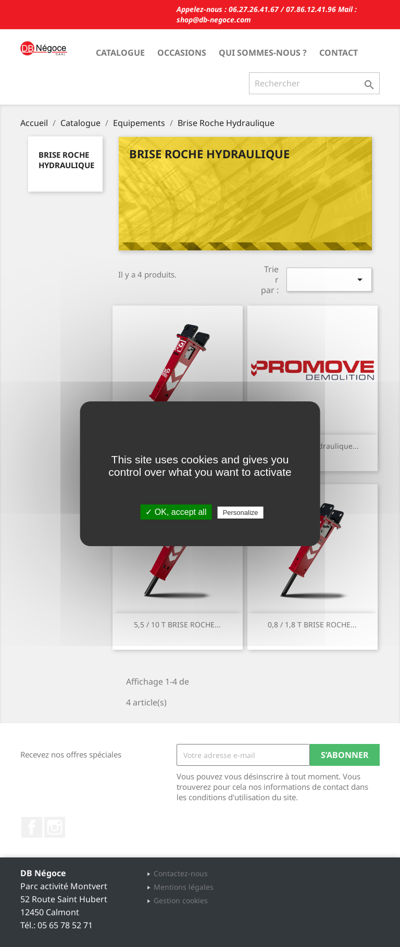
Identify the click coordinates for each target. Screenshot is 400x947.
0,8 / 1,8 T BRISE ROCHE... (312, 624)
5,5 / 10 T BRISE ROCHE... (177, 624)
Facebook (31, 827)
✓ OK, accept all (175, 512)
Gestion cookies (181, 900)
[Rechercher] (314, 83)
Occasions (181, 52)
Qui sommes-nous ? (263, 52)
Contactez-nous (181, 873)
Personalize (240, 512)
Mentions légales (184, 887)
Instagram (54, 827)
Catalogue (120, 52)
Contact (338, 52)
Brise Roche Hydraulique (66, 159)
